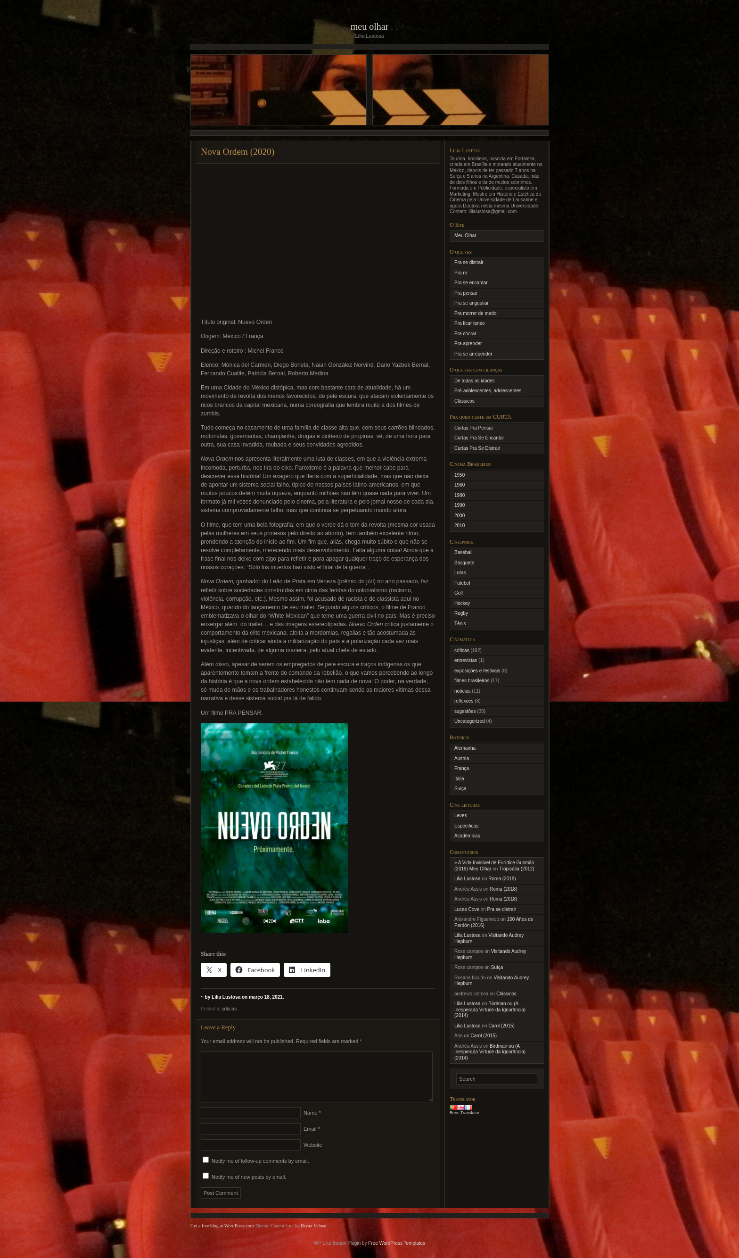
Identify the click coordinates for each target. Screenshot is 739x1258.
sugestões (465, 711)
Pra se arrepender (473, 353)
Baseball (463, 552)
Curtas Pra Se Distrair (477, 448)
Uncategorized (469, 721)
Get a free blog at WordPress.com (222, 1237)
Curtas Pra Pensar (473, 427)
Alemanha (465, 748)
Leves (460, 815)
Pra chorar (465, 333)
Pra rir (460, 272)
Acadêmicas (467, 835)
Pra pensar (465, 293)
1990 (459, 505)
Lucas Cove (466, 909)
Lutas (460, 572)
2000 (459, 515)
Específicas (466, 825)
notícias (462, 691)
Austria (461, 758)
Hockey (462, 603)
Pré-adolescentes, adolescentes (487, 390)
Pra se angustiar (471, 303)
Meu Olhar (370, 26)
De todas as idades (474, 380)
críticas (229, 1008)
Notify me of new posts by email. (249, 1188)
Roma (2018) (502, 878)
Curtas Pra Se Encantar (479, 437)
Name (312, 1124)
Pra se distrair (469, 262)
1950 (459, 475)
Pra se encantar (471, 282)
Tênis (460, 623)
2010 (459, 525)
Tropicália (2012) (516, 868)
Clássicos (464, 401)
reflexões (464, 700)
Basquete (464, 562)
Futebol (462, 583)
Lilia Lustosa (467, 878)
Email (312, 1140)
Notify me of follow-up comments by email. (260, 1172)
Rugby (461, 613)
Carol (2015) (501, 1025)
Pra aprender (468, 343)
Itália (459, 778)
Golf (458, 593)
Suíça (460, 788)
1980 (459, 495)
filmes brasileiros (471, 680)
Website (313, 1156)
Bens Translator (464, 1112)
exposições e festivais (477, 670)
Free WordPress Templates (396, 1254)
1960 (459, 485)
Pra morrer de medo (475, 313)
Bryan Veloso (313, 1237)
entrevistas (465, 660)
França (461, 768)
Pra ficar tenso (469, 323)
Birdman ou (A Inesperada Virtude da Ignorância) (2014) (490, 1009)
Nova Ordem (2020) (237, 152)
